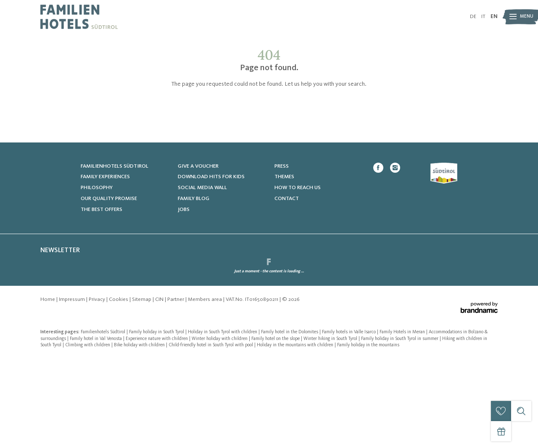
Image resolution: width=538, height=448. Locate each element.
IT (483, 16)
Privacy (97, 388)
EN (494, 16)
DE (473, 16)
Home (48, 388)
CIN (160, 388)
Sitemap (142, 388)
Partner (176, 388)
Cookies (119, 388)
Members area (205, 388)
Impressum (72, 388)
